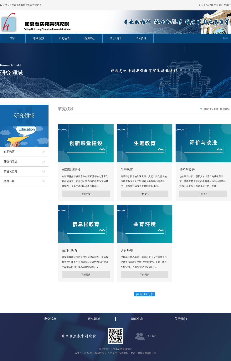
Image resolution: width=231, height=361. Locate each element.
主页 (215, 109)
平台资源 (141, 38)
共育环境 (26, 181)
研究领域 (64, 38)
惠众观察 (38, 38)
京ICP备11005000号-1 (95, 353)
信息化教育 (26, 171)
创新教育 (26, 152)
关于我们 (115, 38)
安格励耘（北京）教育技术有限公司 (137, 353)
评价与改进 (26, 161)
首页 (13, 38)
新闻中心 (89, 38)
